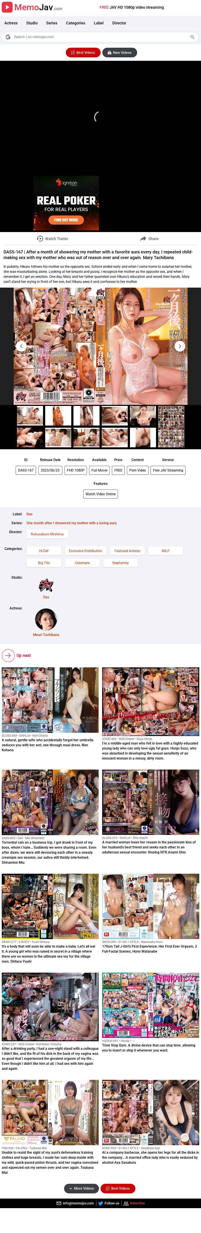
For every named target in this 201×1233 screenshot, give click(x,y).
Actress (11, 23)
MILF (165, 551)
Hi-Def (44, 551)
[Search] (100, 37)
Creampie (82, 563)
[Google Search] (193, 37)
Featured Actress (127, 551)
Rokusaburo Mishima (47, 534)
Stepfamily (120, 563)
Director (119, 23)
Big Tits (44, 563)
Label (99, 23)
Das (29, 514)
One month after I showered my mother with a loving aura (72, 523)
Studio (32, 23)
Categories (75, 23)
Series (51, 23)
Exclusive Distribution (85, 551)
